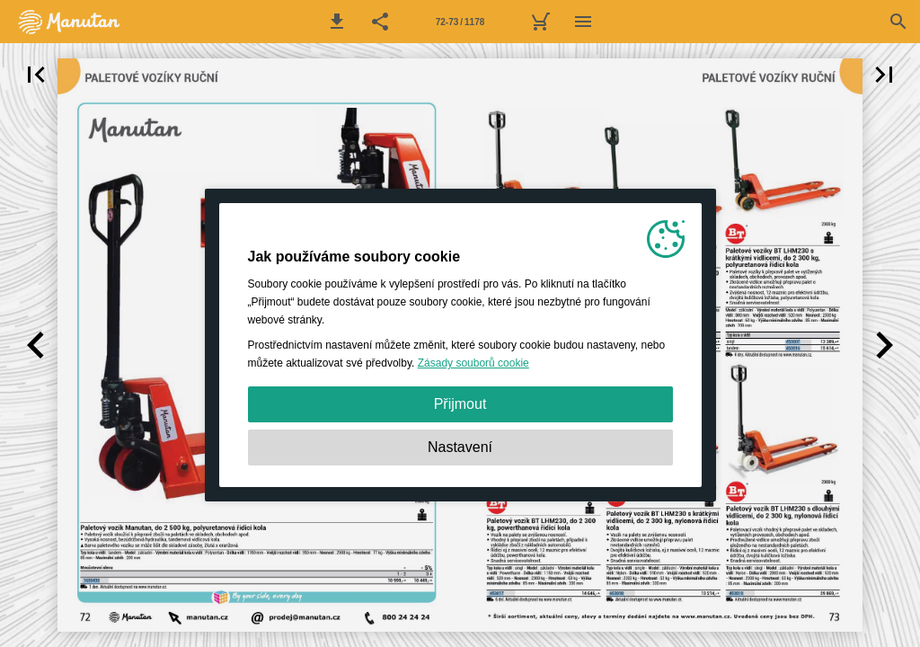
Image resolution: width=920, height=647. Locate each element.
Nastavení (460, 447)
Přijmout (460, 404)
